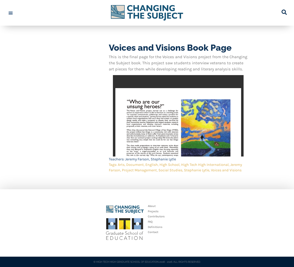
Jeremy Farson (137, 159)
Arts (121, 164)
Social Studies (170, 170)
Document (135, 164)
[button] (10, 13)
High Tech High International (205, 164)
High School (169, 164)
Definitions (155, 227)
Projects (153, 211)
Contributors (156, 216)
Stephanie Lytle (163, 159)
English (151, 164)
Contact (153, 232)
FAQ (150, 221)
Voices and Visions (226, 170)
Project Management (139, 170)
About (152, 206)
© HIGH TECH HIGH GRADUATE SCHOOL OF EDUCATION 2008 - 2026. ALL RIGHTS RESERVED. (147, 261)
